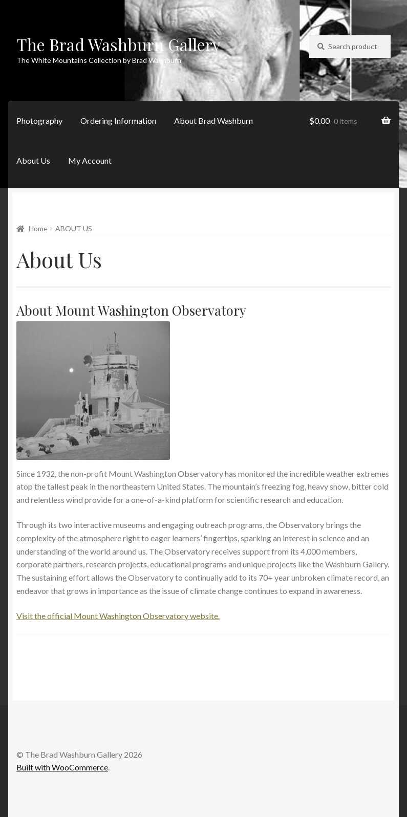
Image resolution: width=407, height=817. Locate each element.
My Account (90, 160)
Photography (39, 120)
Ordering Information (118, 120)
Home (38, 228)
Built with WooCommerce (62, 767)
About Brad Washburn (213, 120)
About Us (33, 160)
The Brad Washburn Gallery (118, 44)
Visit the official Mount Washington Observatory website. (118, 616)
